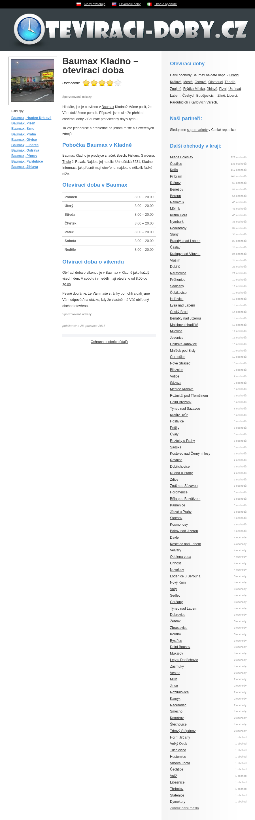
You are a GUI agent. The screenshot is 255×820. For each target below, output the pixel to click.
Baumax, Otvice (24, 140)
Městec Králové (182, 389)
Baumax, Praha (23, 134)
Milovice (176, 331)
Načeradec (178, 705)
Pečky (174, 428)
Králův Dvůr (179, 415)
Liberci (232, 96)
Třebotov (176, 789)
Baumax (108, 107)
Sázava (175, 383)
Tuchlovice (178, 750)
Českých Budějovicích (198, 96)
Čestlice (176, 164)
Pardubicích (179, 102)
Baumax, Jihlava (24, 167)
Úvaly (174, 434)
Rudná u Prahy (181, 473)
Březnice (176, 370)
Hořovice (176, 299)
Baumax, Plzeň (23, 123)
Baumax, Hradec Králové (31, 118)
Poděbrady (178, 228)
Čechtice (176, 769)
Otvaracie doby (130, 4)
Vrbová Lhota (180, 763)
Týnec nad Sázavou (185, 409)
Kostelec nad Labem (185, 544)
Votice (174, 376)
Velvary (175, 550)
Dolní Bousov (180, 647)
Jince (174, 686)
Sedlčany (177, 286)
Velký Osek (178, 744)
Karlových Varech (204, 102)
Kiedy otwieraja (94, 4)
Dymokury (177, 802)
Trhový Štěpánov (183, 731)
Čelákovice (178, 293)
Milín (173, 679)
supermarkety (197, 130)
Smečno (176, 711)
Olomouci (215, 82)
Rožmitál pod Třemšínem (189, 396)
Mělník (175, 209)
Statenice (177, 795)
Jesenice (176, 338)
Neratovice (178, 273)
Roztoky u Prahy (182, 441)
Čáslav (175, 247)
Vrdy (173, 589)
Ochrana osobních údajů (109, 342)
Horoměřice (179, 492)
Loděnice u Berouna (185, 576)
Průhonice (177, 280)
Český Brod (179, 312)
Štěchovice (178, 724)
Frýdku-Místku (194, 89)
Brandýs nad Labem (185, 241)
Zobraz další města (184, 808)
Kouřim (175, 634)
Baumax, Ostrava (25, 150)
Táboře (230, 82)
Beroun (175, 196)
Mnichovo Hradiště (184, 325)
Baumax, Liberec (25, 145)
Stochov (176, 518)
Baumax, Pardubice (27, 161)
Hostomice (178, 757)
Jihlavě (212, 89)
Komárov (177, 718)
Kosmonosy (179, 524)
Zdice (174, 480)
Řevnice (176, 460)
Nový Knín (178, 582)
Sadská (175, 447)
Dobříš (175, 267)
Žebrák (175, 621)
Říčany (175, 183)
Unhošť (175, 563)
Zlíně (221, 96)
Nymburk (177, 222)
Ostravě (201, 82)
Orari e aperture (165, 4)
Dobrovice (177, 615)
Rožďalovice (179, 692)
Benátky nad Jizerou (185, 318)
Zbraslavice (178, 628)
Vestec (175, 673)
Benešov (176, 189)
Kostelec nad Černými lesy (190, 454)
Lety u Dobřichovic (184, 660)
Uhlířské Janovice (183, 344)
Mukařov (176, 653)
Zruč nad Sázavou (183, 486)
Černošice (177, 357)
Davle (174, 538)
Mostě (188, 82)
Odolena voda (180, 557)
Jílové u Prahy (181, 512)
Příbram (176, 176)
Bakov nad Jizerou (184, 531)
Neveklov (177, 570)
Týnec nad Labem (183, 608)
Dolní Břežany (180, 402)
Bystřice (176, 641)
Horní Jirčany (180, 737)
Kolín (174, 170)
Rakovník (177, 202)
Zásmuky (177, 666)
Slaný (174, 234)
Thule (66, 162)
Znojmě (175, 89)
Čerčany (176, 602)
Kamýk (175, 699)
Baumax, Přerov (24, 156)
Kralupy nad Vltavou (185, 254)
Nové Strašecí (180, 363)
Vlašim (175, 260)
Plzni (222, 89)
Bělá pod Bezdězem (185, 499)
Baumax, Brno (22, 129)
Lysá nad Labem (182, 305)
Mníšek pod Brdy (183, 351)
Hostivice (177, 421)
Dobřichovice (180, 467)
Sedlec (175, 595)
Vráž (173, 776)
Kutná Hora (178, 215)
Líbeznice (177, 782)
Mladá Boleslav (181, 157)
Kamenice (177, 505)
